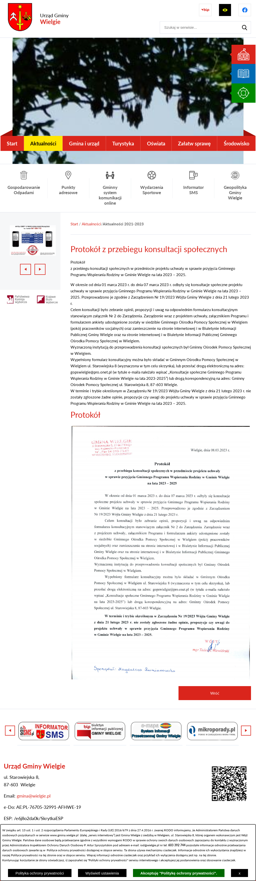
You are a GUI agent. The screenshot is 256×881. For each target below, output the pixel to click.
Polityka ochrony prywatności (40, 873)
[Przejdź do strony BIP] (205, 10)
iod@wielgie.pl (149, 845)
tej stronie (209, 855)
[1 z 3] (33, 240)
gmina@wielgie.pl (33, 796)
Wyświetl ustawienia (102, 873)
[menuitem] (12, 143)
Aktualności (91, 224)
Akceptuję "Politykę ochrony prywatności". (178, 873)
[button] (161, 678)
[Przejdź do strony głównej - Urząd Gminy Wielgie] (36, 18)
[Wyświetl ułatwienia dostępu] (225, 10)
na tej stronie (47, 855)
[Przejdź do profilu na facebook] (244, 10)
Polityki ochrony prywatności (108, 860)
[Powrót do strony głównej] (74, 224)
